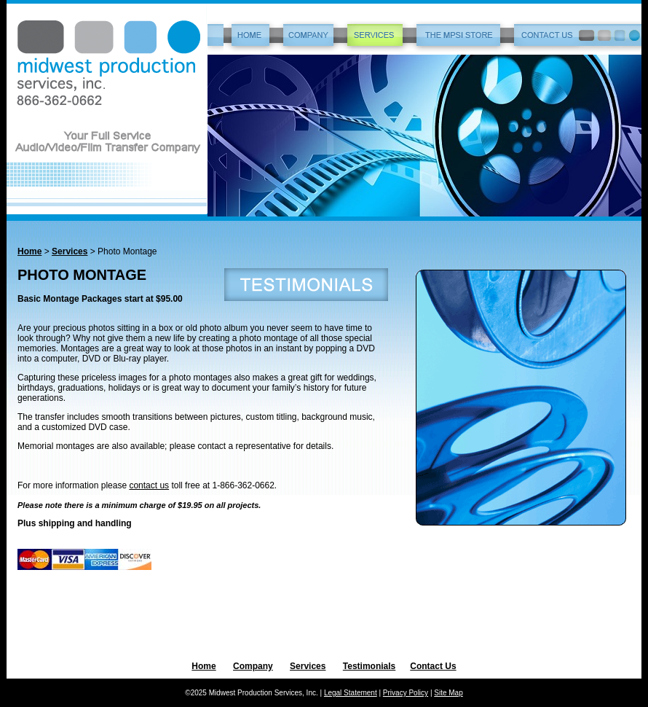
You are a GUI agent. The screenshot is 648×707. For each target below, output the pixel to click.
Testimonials (369, 666)
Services (69, 251)
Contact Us (433, 666)
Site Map (448, 693)
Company (253, 666)
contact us (149, 485)
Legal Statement (350, 693)
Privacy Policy (405, 693)
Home (29, 251)
